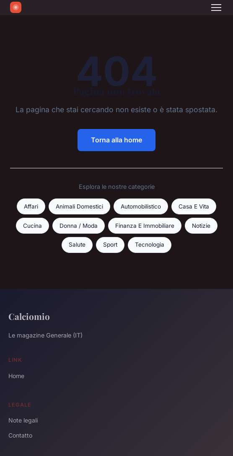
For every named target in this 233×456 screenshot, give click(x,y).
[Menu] (216, 7)
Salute (77, 244)
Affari (31, 206)
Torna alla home (116, 140)
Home (16, 375)
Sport (110, 244)
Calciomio (29, 316)
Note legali (23, 420)
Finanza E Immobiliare (144, 225)
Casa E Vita (194, 206)
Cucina (32, 225)
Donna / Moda (79, 225)
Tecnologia (149, 244)
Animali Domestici (79, 206)
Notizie (201, 225)
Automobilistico (141, 206)
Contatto (20, 435)
